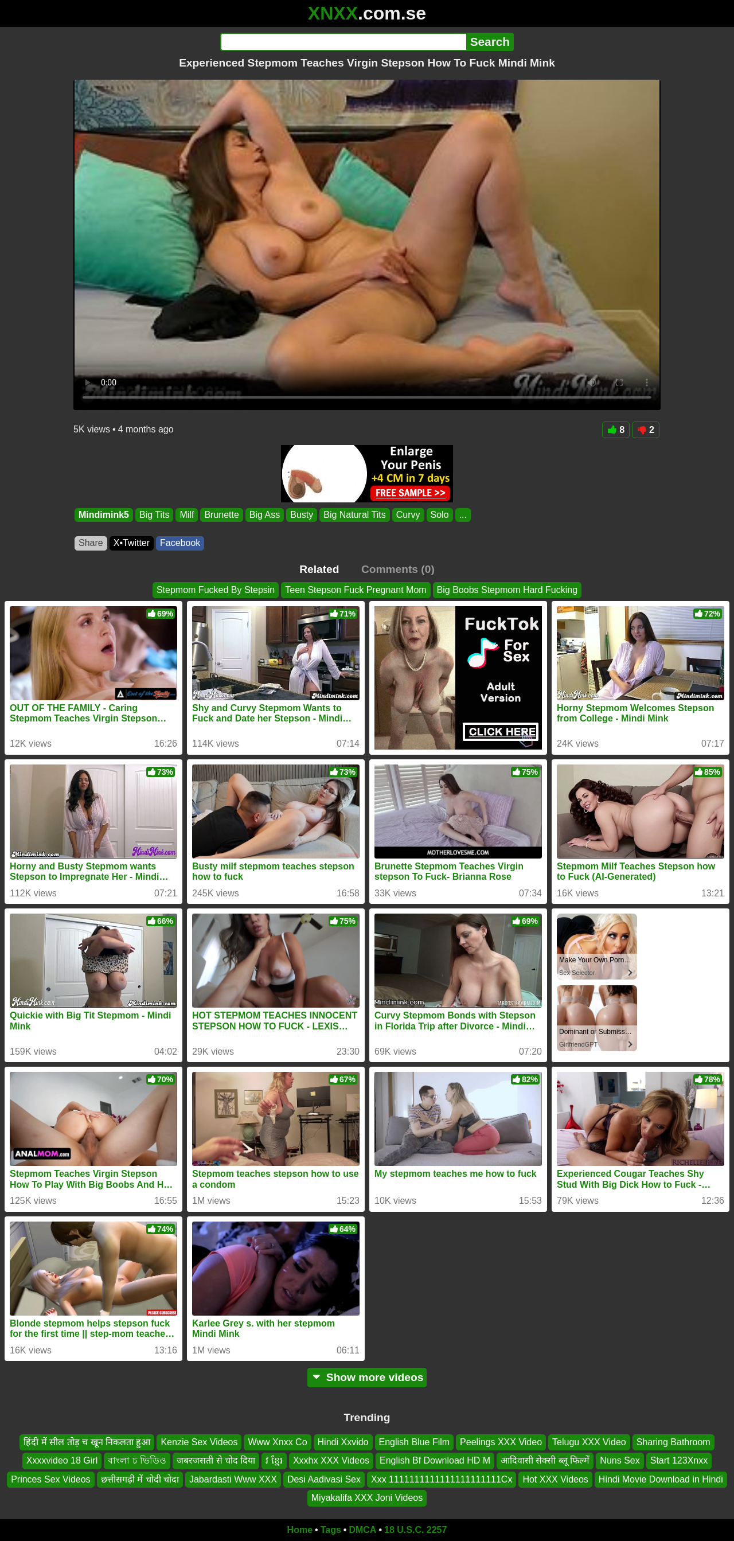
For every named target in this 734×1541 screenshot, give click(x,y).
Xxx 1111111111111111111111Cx (441, 1479)
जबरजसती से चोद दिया (216, 1460)
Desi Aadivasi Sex (324, 1479)
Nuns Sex (619, 1460)
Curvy (408, 515)
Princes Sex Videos (50, 1479)
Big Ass (264, 515)
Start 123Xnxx (679, 1460)
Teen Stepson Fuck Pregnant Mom (355, 590)
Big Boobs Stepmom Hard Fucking (507, 590)
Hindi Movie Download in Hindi (661, 1479)
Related (319, 569)
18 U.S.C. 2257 (415, 1530)
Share (91, 543)
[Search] (343, 42)
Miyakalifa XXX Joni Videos (367, 1498)
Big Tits (154, 515)
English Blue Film (414, 1442)
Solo (440, 515)
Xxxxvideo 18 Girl (62, 1460)
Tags (331, 1530)
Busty (301, 515)
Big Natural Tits (354, 515)
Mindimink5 (104, 515)
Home (300, 1530)
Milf (186, 515)
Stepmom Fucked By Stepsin (216, 590)
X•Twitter (132, 543)
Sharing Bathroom (673, 1442)
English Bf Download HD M (435, 1460)
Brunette (221, 515)
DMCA (362, 1530)
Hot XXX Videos (555, 1479)
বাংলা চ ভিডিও (137, 1460)
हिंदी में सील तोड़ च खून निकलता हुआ (87, 1442)
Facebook (180, 543)
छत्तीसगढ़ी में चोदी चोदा (140, 1479)
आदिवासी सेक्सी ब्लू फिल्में (545, 1460)
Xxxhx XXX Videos (331, 1460)
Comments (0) (398, 569)
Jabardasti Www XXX (233, 1479)
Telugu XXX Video (589, 1442)
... (463, 515)
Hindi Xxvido (343, 1442)
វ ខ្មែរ (274, 1460)
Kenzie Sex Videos (199, 1442)
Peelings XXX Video (501, 1442)
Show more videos (367, 1377)
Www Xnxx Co (277, 1442)
